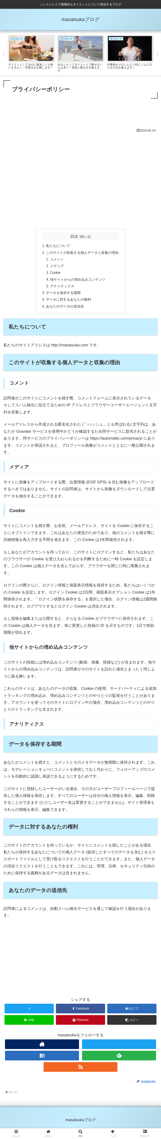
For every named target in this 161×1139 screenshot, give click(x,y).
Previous (3, 54)
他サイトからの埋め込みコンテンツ (78, 281)
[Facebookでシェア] (80, 1011)
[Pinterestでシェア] (80, 1022)
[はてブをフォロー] (42, 1058)
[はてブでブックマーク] (131, 1011)
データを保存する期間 (63, 295)
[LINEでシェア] (29, 1022)
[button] (131, 1022)
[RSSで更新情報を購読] (81, 1069)
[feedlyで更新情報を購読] (119, 1058)
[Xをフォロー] (119, 1046)
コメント (57, 260)
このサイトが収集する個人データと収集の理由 (82, 253)
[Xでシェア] (29, 1011)
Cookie (55, 274)
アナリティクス (62, 288)
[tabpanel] (31, 53)
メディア (57, 267)
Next (158, 54)
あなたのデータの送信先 (65, 309)
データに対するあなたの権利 (68, 302)
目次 (74, 236)
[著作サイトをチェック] (42, 1046)
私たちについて (58, 246)
